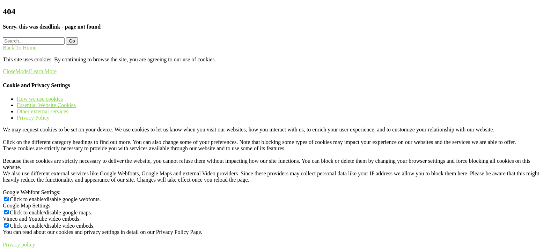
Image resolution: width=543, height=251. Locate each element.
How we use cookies (40, 99)
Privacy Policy (33, 118)
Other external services (42, 111)
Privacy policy (19, 245)
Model (22, 71)
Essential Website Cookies (46, 105)
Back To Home (19, 48)
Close (9, 71)
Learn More (43, 71)
